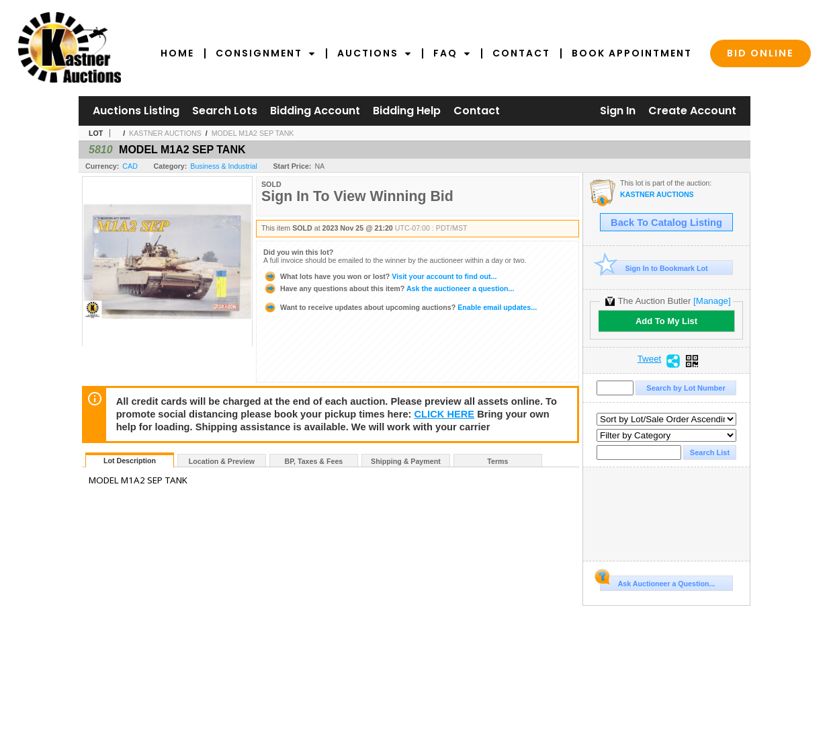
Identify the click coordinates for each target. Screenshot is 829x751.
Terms (497, 461)
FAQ (452, 53)
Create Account (692, 110)
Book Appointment (632, 53)
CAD (130, 166)
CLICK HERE (444, 414)
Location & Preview (222, 461)
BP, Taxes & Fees (314, 461)
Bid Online (760, 53)
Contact (521, 53)
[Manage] (712, 301)
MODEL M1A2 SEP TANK (253, 133)
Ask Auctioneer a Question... (657, 582)
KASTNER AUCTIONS (165, 133)
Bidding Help (407, 110)
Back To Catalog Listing (666, 222)
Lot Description (129, 461)
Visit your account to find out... (379, 276)
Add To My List (666, 321)
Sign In (618, 110)
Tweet (650, 359)
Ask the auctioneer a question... (388, 288)
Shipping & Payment (406, 461)
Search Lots (224, 110)
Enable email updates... (400, 307)
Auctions (374, 53)
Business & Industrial (223, 166)
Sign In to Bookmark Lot (654, 268)
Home (177, 53)
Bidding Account (315, 110)
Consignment (266, 53)
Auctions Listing (136, 110)
